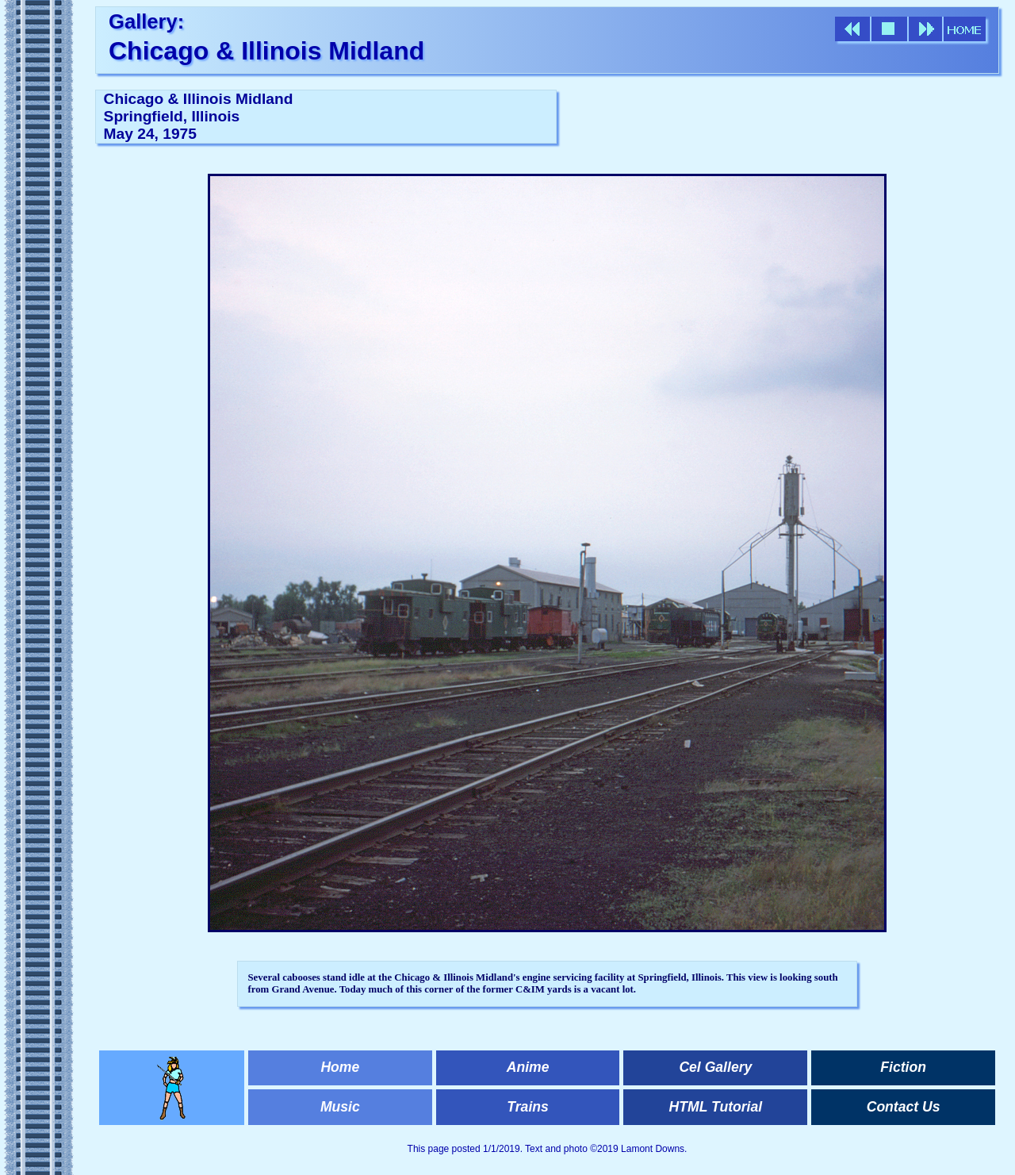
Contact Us (903, 1107)
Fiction (903, 1067)
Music (340, 1107)
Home (339, 1067)
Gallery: (146, 21)
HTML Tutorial (716, 1107)
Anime (528, 1067)
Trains (527, 1107)
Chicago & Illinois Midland (266, 50)
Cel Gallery (715, 1067)
